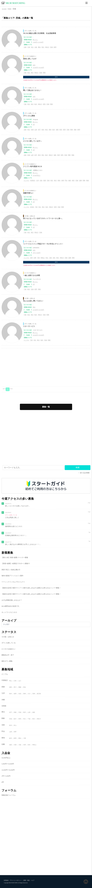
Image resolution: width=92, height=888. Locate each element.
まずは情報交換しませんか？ (12, 600)
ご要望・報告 (26, 880)
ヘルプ (32, 880)
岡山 (10, 680)
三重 (24, 738)
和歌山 (43, 257)
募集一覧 (46, 407)
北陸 (25, 129)
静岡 (55, 47)
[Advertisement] (46, 367)
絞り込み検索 (84, 473)
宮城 (32, 129)
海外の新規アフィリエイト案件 (12, 576)
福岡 (15, 693)
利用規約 (6, 880)
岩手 (39, 129)
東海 (50, 129)
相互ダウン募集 (7, 661)
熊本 (10, 693)
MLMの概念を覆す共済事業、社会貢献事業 (39, 33)
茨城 (51, 47)
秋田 (60, 129)
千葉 (28, 47)
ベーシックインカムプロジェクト (13, 582)
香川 (15, 687)
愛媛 (19, 687)
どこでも (26, 180)
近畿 (80, 180)
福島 (57, 129)
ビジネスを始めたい (30, 56)
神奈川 (47, 47)
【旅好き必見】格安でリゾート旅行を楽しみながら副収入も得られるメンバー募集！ (31, 588)
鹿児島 (39, 693)
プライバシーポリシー (16, 880)
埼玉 (32, 47)
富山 (15, 725)
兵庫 (35, 257)
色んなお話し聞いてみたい (33, 301)
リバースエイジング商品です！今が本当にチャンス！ (43, 244)
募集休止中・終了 (8, 655)
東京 (43, 47)
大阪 (35, 47)
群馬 (44, 104)
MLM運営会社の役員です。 (11, 606)
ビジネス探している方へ (32, 141)
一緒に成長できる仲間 (31, 275)
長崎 (24, 693)
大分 (29, 693)
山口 (19, 680)
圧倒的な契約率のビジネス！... (16, 535)
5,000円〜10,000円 (38, 42)
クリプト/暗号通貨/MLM (32, 166)
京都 (25, 47)
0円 (34, 124)
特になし (35, 39)
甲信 (66, 180)
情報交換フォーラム (9, 795)
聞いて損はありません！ (32, 90)
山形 (35, 129)
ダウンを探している (30, 30)
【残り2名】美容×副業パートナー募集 (15, 557)
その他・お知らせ (29, 216)
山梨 (10, 732)
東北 (46, 129)
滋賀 (10, 744)
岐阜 (10, 738)
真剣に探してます (30, 59)
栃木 (35, 104)
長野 (35, 289)
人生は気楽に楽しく (12, 517)
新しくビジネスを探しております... (17, 506)
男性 (34, 307)
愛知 (39, 47)
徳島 (10, 687)
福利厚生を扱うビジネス (13, 526)
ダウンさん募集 (29, 116)
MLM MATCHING (15, 3)
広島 (15, 680)
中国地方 (32, 180)
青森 (75, 129)
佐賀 (19, 693)
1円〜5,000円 (36, 252)
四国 (44, 180)
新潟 (43, 129)
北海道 (32, 207)
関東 (44, 72)
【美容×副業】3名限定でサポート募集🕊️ (16, 563)
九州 (37, 180)
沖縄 (62, 180)
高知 (24, 687)
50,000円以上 (36, 175)
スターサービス (29, 326)
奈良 (54, 257)
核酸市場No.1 (28, 193)
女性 (34, 65)
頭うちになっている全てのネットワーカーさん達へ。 (43, 218)
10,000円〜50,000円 (38, 67)
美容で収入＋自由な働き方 (11, 570)
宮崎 (33, 693)
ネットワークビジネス (9, 612)
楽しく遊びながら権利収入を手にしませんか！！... (23, 544)
